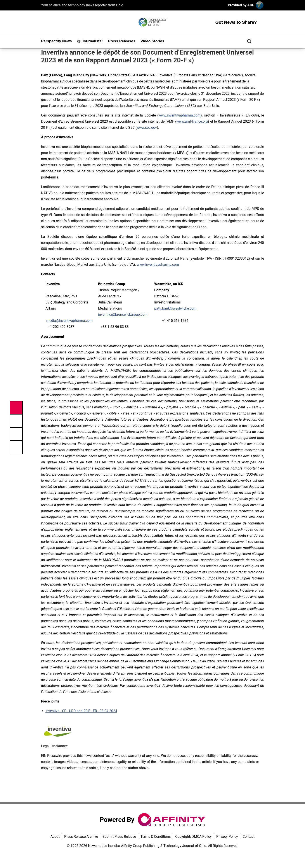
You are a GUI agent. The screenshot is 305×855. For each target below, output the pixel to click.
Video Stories (152, 41)
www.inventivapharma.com (158, 264)
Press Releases (121, 41)
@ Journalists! (90, 41)
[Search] (249, 41)
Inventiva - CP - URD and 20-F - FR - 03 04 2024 (81, 711)
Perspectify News (56, 41)
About (55, 836)
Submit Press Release (119, 836)
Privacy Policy (227, 836)
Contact (249, 836)
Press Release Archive (81, 836)
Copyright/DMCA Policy (193, 836)
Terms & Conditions (155, 836)
